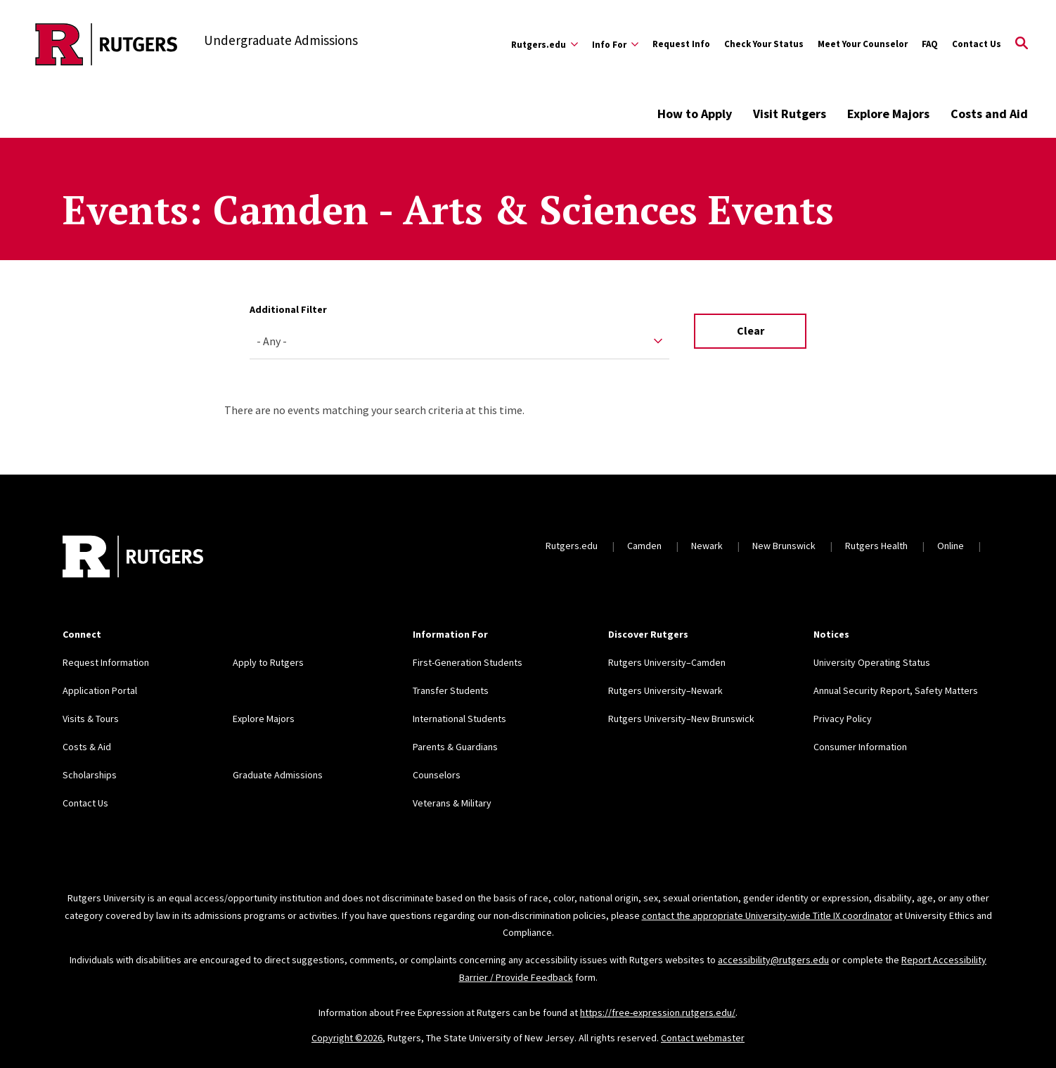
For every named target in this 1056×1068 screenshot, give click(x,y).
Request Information (106, 662)
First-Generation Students (467, 662)
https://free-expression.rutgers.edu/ (657, 1012)
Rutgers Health (876, 545)
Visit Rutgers (789, 113)
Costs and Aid (989, 113)
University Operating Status (871, 662)
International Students (459, 718)
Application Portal (100, 690)
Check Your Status (764, 44)
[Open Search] (1021, 44)
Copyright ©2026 (346, 1037)
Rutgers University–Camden (667, 662)
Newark (707, 545)
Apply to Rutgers (268, 662)
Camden (644, 545)
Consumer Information (860, 746)
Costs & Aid (87, 746)
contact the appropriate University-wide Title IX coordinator (767, 915)
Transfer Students (451, 690)
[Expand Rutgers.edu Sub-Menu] (544, 44)
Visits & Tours (91, 718)
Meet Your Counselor (863, 44)
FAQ (930, 44)
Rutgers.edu (572, 545)
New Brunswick (784, 545)
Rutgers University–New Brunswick (681, 718)
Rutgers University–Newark (665, 690)
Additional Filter (288, 309)
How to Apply (694, 113)
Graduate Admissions (278, 774)
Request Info (681, 44)
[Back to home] (133, 558)
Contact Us (976, 44)
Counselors (437, 774)
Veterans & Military (452, 803)
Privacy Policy (842, 718)
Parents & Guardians (455, 746)
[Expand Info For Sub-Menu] (615, 44)
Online (950, 545)
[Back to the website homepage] (106, 44)
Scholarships (90, 774)
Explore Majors (888, 113)
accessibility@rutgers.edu (773, 959)
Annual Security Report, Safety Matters (895, 690)
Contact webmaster (703, 1037)
